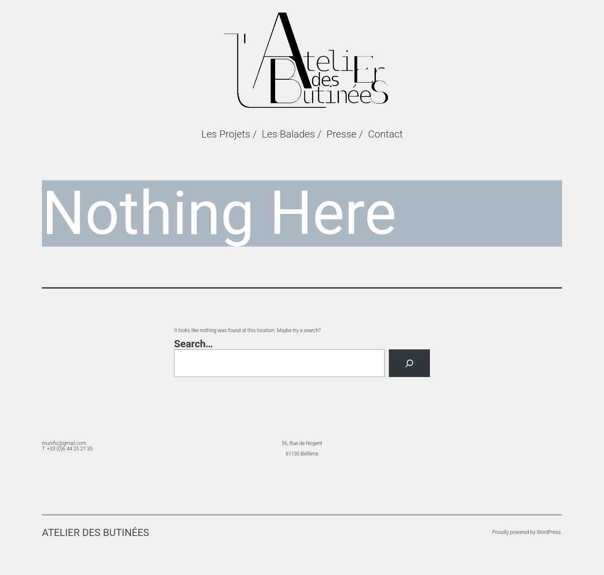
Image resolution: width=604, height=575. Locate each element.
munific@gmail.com (64, 443)
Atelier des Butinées (95, 533)
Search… (193, 344)
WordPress (549, 532)
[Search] (409, 363)
